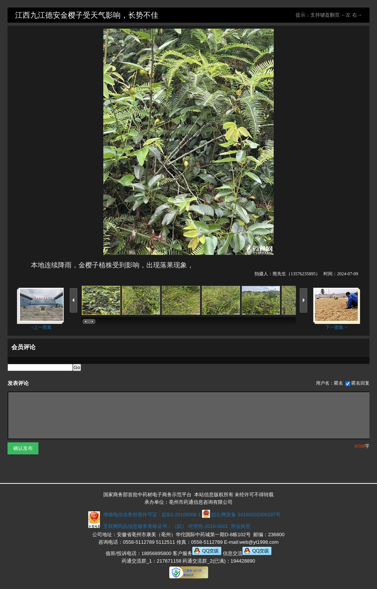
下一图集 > (336, 327)
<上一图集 (41, 327)
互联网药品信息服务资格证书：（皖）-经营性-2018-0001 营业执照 (175, 526)
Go (77, 367)
